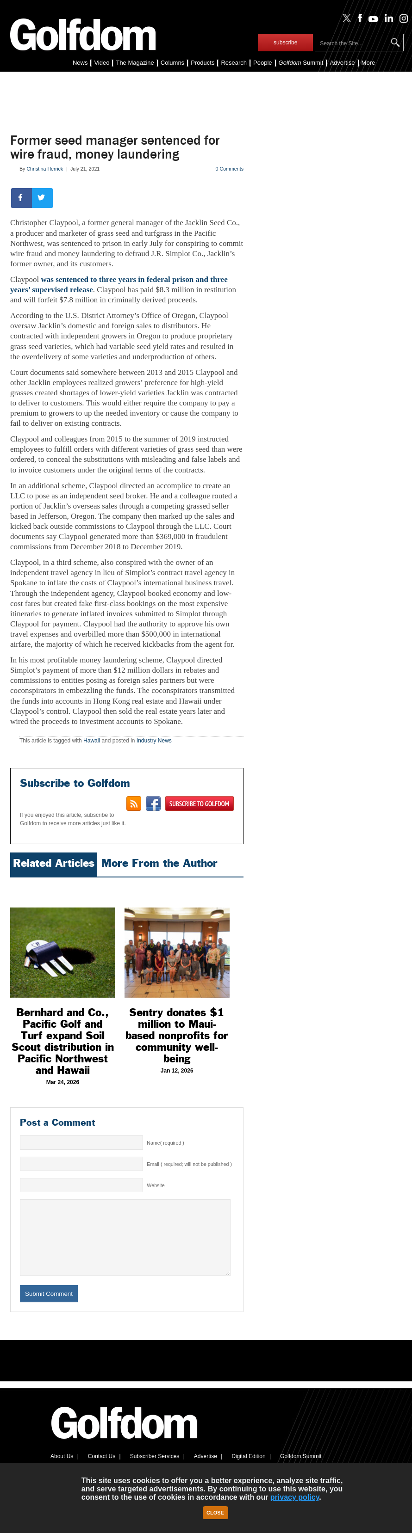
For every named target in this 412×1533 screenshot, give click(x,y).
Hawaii (91, 740)
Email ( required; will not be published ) (189, 1164)
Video (101, 62)
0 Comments (229, 169)
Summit (301, 62)
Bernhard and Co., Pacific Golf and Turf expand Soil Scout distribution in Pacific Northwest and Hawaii (63, 1041)
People (262, 62)
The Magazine (135, 62)
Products (202, 62)
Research (234, 62)
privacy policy (294, 1497)
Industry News (154, 740)
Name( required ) (165, 1143)
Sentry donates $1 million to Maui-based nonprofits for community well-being (176, 1035)
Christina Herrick (44, 169)
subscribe (285, 42)
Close (215, 1512)
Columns (172, 62)
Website (155, 1185)
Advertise (342, 62)
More (368, 62)
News (80, 62)
